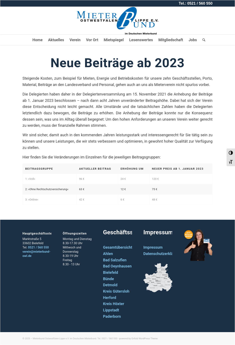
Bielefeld (110, 272)
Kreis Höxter (113, 303)
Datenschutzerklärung (162, 253)
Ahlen (108, 253)
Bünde (108, 279)
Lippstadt (111, 310)
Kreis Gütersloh (116, 291)
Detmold (110, 285)
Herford (109, 297)
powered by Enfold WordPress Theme (138, 338)
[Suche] (202, 40)
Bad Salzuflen (114, 260)
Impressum (153, 247)
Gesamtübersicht (117, 247)
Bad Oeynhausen (117, 266)
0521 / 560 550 (38, 247)
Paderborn (112, 316)
